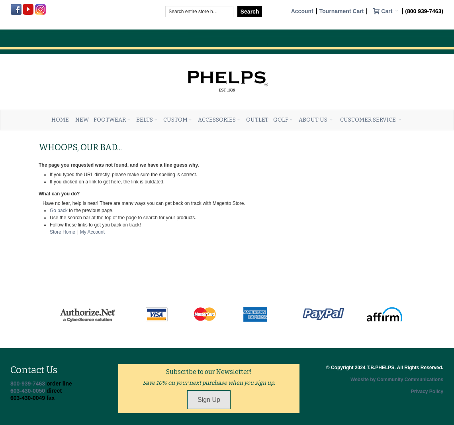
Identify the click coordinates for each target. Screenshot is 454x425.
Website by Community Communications (396, 379)
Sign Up (209, 399)
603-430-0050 (27, 391)
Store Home (62, 232)
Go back (59, 210)
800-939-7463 (27, 383)
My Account (92, 232)
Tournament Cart (341, 11)
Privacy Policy (427, 391)
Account (302, 11)
